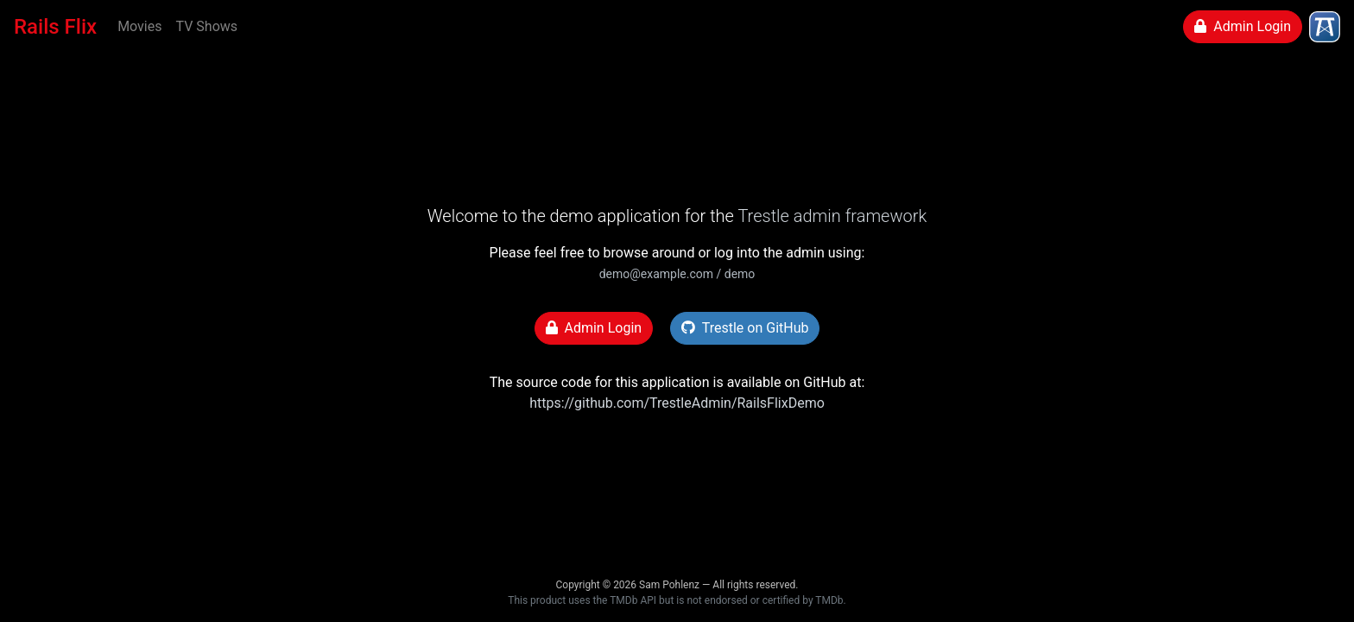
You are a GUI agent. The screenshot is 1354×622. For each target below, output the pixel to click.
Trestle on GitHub (744, 328)
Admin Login (1242, 26)
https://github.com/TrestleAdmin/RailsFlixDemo (677, 403)
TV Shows (206, 26)
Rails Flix (55, 27)
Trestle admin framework (832, 216)
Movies (139, 26)
